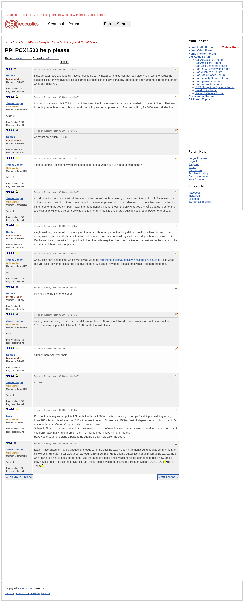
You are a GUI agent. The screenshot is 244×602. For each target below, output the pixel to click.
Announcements (198, 176)
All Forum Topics (199, 99)
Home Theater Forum (202, 53)
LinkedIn (194, 198)
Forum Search (117, 24)
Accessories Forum (201, 96)
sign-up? (20, 58)
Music (91, 15)
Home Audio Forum (201, 47)
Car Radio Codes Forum (210, 75)
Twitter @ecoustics (200, 201)
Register (194, 164)
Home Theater (59, 15)
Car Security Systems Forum (212, 78)
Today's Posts (230, 47)
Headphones (78, 15)
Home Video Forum (201, 50)
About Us (9, 593)
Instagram (195, 195)
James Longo (14, 103)
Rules (192, 167)
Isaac (9, 416)
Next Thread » (168, 477)
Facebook (194, 192)
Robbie (10, 75)
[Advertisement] (92, 532)
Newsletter (34, 593)
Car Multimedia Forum (208, 72)
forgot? (46, 58)
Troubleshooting (198, 173)
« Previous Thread (19, 477)
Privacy (46, 593)
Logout (193, 161)
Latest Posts (13, 15)
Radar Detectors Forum (209, 93)
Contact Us (22, 593)
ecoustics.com (25, 588)
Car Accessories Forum (209, 59)
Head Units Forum (206, 90)
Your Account (197, 179)
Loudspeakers (39, 15)
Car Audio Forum (200, 56)
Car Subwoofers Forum (209, 84)
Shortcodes (195, 170)
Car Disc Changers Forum (211, 65)
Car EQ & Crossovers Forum (212, 68)
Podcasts (103, 15)
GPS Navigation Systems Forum (214, 87)
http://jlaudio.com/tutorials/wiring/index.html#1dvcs (130, 259)
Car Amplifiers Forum (208, 62)
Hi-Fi (25, 15)
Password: (46, 60)
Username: (18, 60)
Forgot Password (199, 158)
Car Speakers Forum (208, 81)
